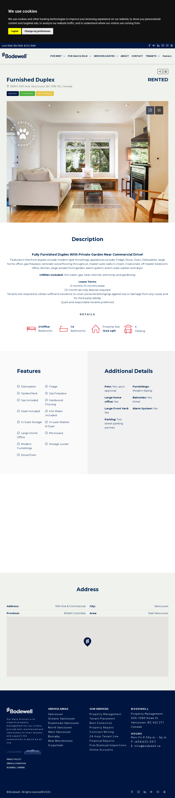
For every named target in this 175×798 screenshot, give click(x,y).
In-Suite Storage (31, 422)
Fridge (53, 386)
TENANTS (151, 56)
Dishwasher (28, 386)
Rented (12, 93)
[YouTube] (158, 791)
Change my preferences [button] (37, 31)
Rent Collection (101, 722)
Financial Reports (102, 740)
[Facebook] (132, 791)
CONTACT (137, 56)
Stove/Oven (28, 455)
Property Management (106, 714)
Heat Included (30, 411)
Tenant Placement (102, 718)
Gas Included (29, 400)
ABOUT (125, 56)
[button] (160, 71)
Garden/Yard (29, 393)
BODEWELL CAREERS (16, 768)
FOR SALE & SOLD (78, 56)
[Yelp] (165, 791)
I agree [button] (14, 31)
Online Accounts (101, 749)
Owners (167, 56)
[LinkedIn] (145, 791)
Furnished (27, 93)
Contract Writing (102, 731)
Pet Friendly (44, 93)
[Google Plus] (152, 791)
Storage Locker (59, 444)
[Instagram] (139, 791)
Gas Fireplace (58, 393)
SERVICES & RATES (104, 56)
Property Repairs (102, 727)
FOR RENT (56, 56)
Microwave (56, 433)
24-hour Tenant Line (104, 736)
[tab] (150, 110)
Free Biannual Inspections (108, 745)
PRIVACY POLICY (14, 759)
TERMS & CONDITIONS (16, 763)
